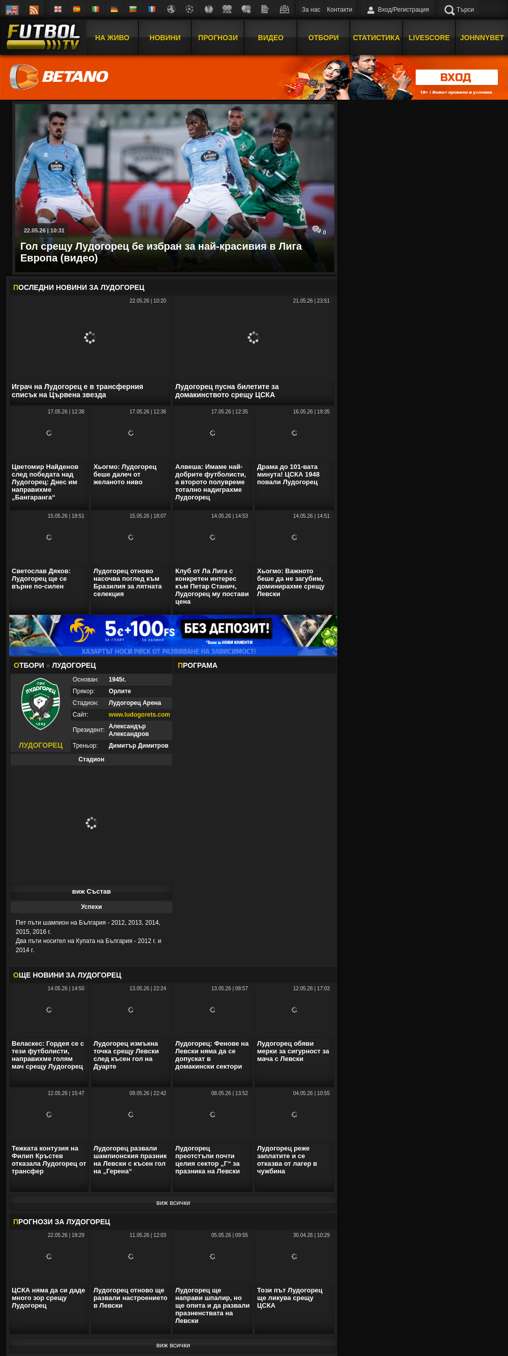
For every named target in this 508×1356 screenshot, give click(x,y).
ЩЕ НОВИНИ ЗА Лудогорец (67, 975)
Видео (270, 37)
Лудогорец (122, 287)
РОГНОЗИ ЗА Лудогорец (61, 1222)
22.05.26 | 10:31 (44, 230)
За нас (311, 9)
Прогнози (218, 37)
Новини (164, 37)
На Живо (112, 37)
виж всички (173, 1202)
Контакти (340, 9)
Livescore (429, 37)
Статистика (376, 37)
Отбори (323, 37)
